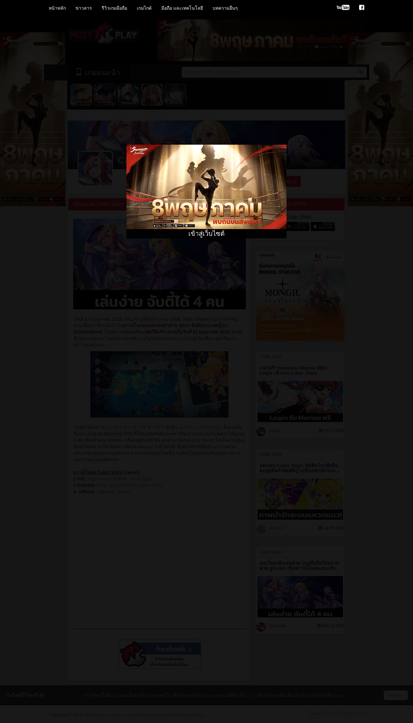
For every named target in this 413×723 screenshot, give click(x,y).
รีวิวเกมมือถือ (114, 8)
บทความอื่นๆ (225, 8)
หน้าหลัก (57, 8)
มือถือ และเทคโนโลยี (182, 8)
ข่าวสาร (84, 8)
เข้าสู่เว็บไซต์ (206, 233)
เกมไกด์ (144, 8)
